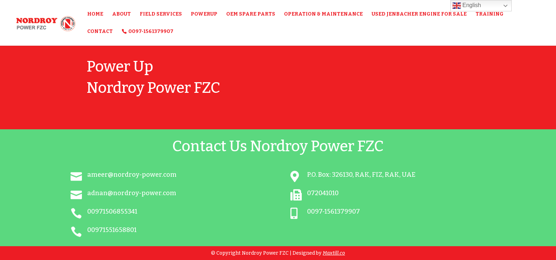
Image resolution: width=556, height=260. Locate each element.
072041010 (323, 193)
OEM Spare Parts (250, 14)
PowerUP (204, 14)
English (466, 5)
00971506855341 (112, 211)
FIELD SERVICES (161, 14)
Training (490, 14)
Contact (100, 31)
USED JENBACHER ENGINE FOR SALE (419, 14)
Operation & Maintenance (323, 14)
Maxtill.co (334, 253)
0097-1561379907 (150, 31)
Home (95, 14)
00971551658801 (112, 230)
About (121, 14)
